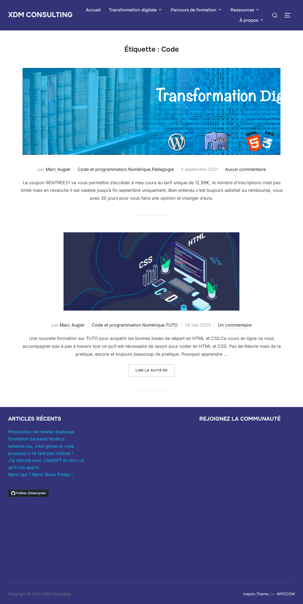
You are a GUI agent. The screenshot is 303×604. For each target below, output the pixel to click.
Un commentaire (235, 325)
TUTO (172, 325)
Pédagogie (163, 169)
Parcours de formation (196, 10)
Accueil (93, 10)
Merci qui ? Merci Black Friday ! (40, 474)
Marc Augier (58, 169)
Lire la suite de (155, 370)
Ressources (245, 10)
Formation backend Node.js (36, 439)
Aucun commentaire (245, 169)
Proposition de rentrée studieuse (41, 431)
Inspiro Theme (256, 594)
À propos (251, 20)
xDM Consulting (40, 14)
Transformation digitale (136, 10)
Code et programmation (102, 169)
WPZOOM (286, 594)
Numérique (139, 169)
